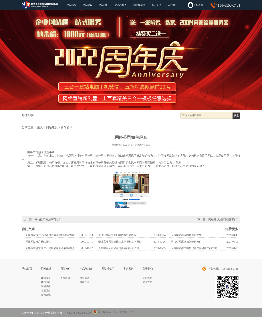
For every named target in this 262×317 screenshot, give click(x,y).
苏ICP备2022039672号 (79, 312)
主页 (40, 127)
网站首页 (71, 4)
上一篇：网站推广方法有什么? (42, 219)
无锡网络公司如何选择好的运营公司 (118, 248)
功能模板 (46, 286)
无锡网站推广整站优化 (38, 241)
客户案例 (156, 4)
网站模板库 (139, 4)
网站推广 (103, 4)
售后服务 (46, 290)
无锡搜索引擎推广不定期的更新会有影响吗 (49, 248)
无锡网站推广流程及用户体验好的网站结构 (49, 235)
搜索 (236, 115)
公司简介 (147, 278)
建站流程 (46, 282)
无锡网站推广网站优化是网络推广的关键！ (195, 248)
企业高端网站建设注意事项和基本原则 (120, 241)
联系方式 (147, 282)
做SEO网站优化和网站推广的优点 (117, 235)
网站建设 (87, 4)
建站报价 (46, 278)
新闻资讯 (66, 127)
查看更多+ (232, 229)
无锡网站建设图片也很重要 (186, 235)
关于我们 (172, 4)
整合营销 (65, 278)
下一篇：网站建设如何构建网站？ (217, 219)
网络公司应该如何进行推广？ (187, 241)
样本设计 (84, 282)
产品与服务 (121, 4)
